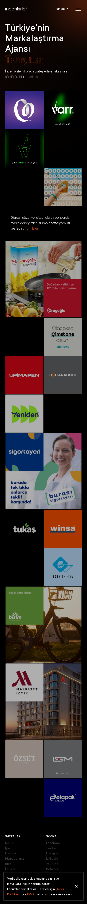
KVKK (30, 894)
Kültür (9, 843)
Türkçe (60, 8)
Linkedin (52, 858)
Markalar (11, 853)
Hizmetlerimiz (14, 858)
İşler (8, 848)
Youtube (52, 863)
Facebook (53, 843)
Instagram (53, 853)
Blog (8, 863)
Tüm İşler (31, 228)
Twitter (51, 848)
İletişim (10, 869)
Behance (52, 869)
